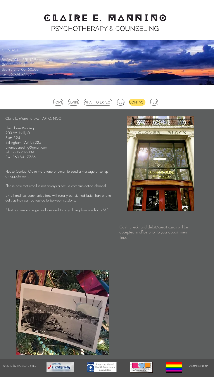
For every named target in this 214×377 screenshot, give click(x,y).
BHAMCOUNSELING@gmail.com (27, 59)
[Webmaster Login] (198, 366)
